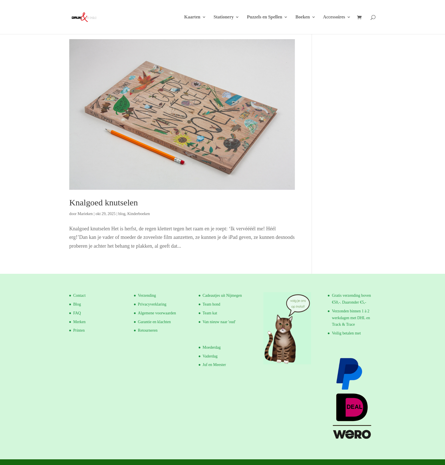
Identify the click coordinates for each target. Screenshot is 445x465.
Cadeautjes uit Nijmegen (222, 295)
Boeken (302, 17)
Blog (77, 304)
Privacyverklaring (152, 304)
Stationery (223, 17)
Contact (79, 295)
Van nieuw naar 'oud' (219, 322)
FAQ (77, 313)
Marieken (85, 214)
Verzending (147, 295)
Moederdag (212, 347)
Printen (79, 330)
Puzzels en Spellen (264, 17)
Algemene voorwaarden (157, 313)
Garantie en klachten (154, 322)
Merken (79, 322)
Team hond (211, 304)
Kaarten (192, 17)
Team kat (210, 313)
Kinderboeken (138, 214)
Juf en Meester (214, 365)
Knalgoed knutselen (103, 202)
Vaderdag (210, 356)
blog (121, 214)
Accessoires (334, 17)
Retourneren (148, 330)
